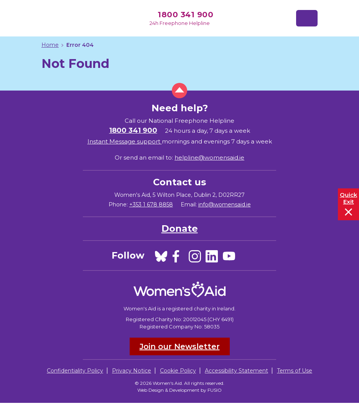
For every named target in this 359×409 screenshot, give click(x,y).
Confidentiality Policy (75, 370)
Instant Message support (124, 141)
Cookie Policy (178, 370)
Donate (179, 228)
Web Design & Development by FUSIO (179, 390)
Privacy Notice (131, 370)
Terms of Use (294, 370)
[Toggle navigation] (307, 18)
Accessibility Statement (236, 370)
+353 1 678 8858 (151, 204)
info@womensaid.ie (224, 204)
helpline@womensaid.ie (209, 157)
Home (50, 44)
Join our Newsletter (180, 346)
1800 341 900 (185, 14)
